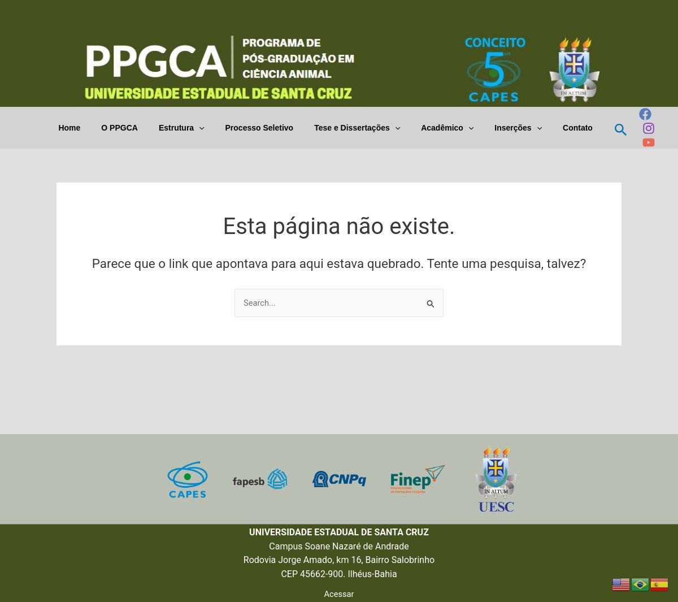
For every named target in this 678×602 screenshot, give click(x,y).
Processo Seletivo (275, 127)
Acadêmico (453, 128)
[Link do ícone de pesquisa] (614, 128)
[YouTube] (642, 142)
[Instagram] (642, 128)
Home (101, 127)
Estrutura (202, 128)
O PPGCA (146, 127)
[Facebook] (638, 114)
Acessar (339, 593)
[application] (220, 128)
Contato (573, 127)
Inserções (519, 128)
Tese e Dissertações (368, 128)
